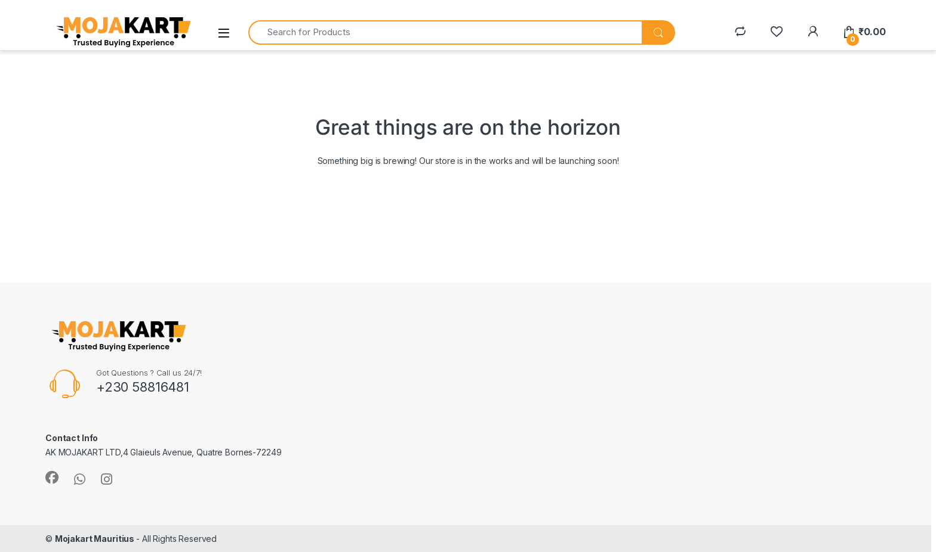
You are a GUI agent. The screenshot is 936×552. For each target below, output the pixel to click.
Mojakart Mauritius (95, 539)
